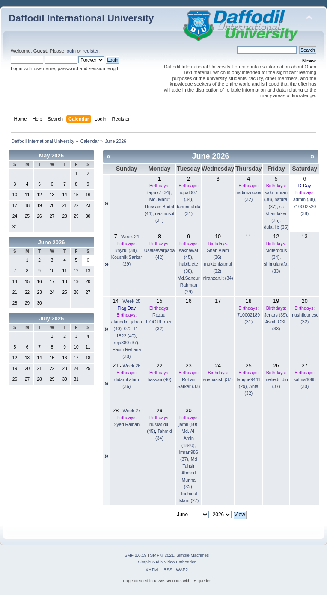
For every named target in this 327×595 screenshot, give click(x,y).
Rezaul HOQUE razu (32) (159, 321)
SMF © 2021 (162, 555)
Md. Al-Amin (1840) (188, 438)
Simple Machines (192, 555)
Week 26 (132, 365)
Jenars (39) (275, 314)
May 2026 (51, 155)
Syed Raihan (126, 424)
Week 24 (130, 236)
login (70, 50)
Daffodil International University (81, 18)
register (90, 50)
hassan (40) (160, 379)
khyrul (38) (126, 250)
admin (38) (304, 199)
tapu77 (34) (158, 192)
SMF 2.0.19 (136, 555)
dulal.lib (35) (276, 227)
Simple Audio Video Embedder (167, 561)
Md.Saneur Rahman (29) (189, 284)
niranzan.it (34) (218, 278)
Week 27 (132, 410)
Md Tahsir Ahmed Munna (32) (189, 472)
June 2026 (51, 242)
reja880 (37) (126, 342)
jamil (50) (187, 424)
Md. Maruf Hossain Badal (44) (159, 206)
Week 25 (132, 301)
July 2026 (51, 318)
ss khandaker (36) (275, 213)
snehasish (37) (218, 379)
